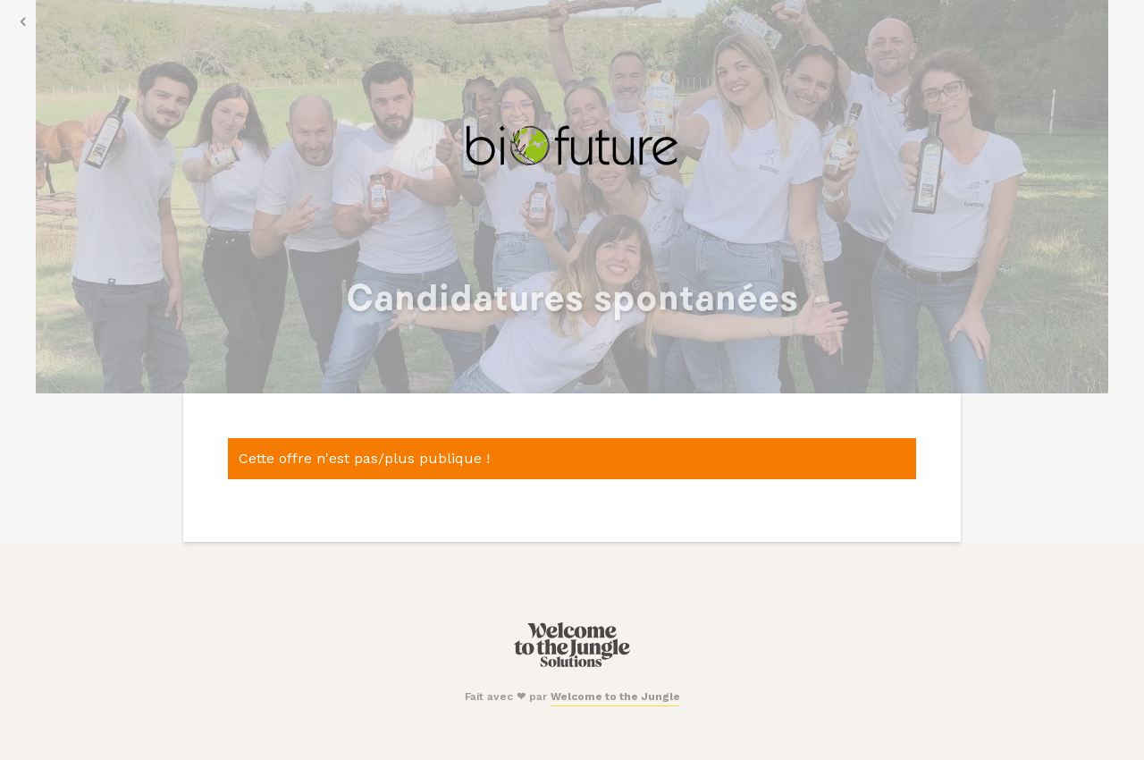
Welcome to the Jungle (615, 696)
